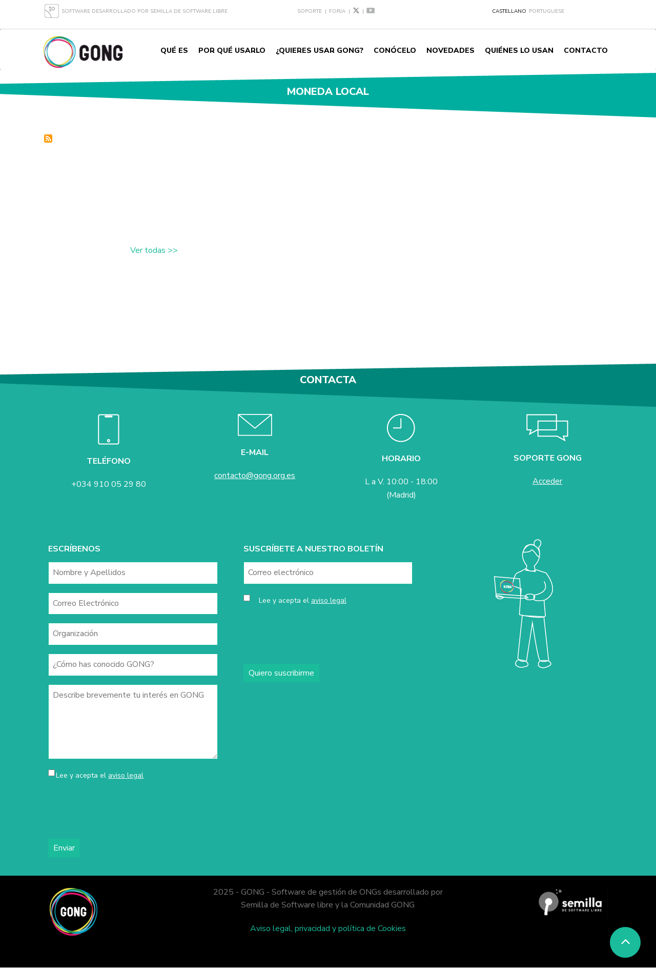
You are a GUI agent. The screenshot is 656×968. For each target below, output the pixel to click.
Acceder (547, 481)
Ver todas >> (154, 250)
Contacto (586, 50)
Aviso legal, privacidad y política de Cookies (328, 928)
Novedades (450, 50)
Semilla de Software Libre (189, 11)
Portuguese (546, 11)
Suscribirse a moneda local (48, 138)
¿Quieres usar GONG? (319, 50)
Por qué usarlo (231, 50)
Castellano (509, 11)
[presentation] (126, 811)
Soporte (309, 11)
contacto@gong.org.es (254, 475)
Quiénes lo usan (519, 50)
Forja (337, 11)
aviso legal (126, 775)
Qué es (174, 50)
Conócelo (395, 50)
